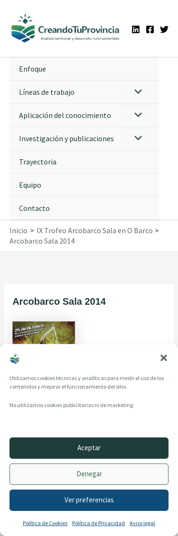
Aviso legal (142, 523)
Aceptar (89, 447)
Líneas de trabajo (47, 92)
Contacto (34, 208)
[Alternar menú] (136, 93)
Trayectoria (37, 161)
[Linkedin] (135, 29)
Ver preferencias (89, 499)
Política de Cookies (45, 523)
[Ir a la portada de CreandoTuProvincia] (65, 28)
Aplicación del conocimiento (65, 115)
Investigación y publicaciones (66, 138)
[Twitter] (164, 29)
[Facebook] (150, 29)
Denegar (89, 473)
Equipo (30, 185)
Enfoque (32, 68)
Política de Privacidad (98, 523)
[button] (164, 358)
